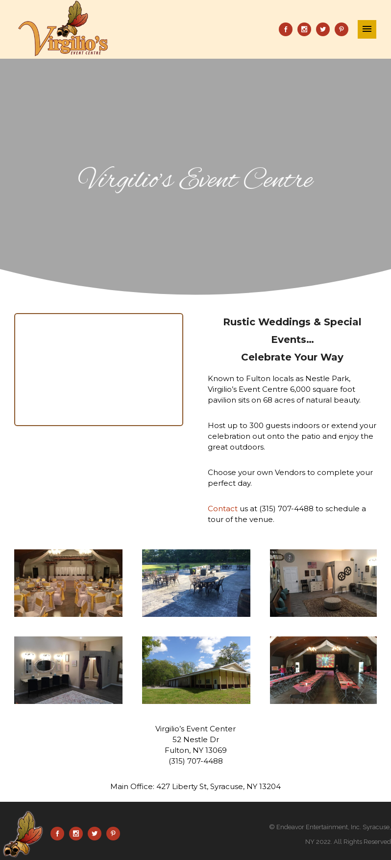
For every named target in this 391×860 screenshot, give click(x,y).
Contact (223, 508)
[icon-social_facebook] (288, 29)
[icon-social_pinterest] (341, 29)
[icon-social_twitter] (325, 29)
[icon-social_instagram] (306, 29)
